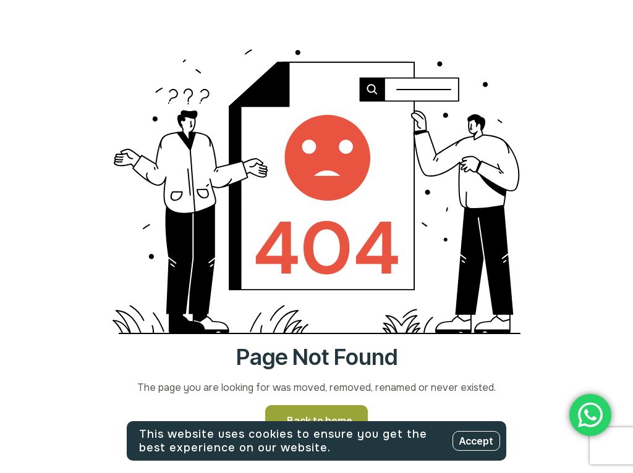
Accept (476, 441)
